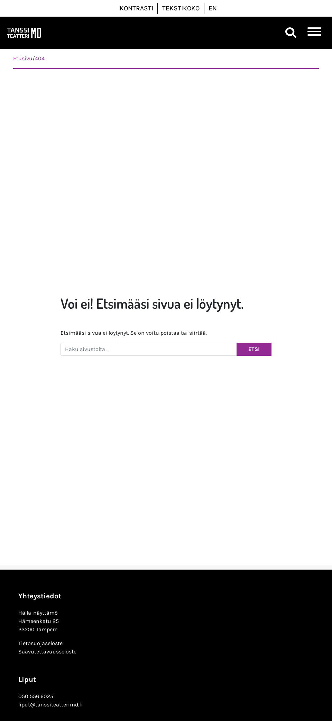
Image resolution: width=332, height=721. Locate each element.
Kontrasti (136, 8)
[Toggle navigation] (314, 32)
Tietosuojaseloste (40, 643)
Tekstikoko (181, 8)
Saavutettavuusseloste (47, 651)
